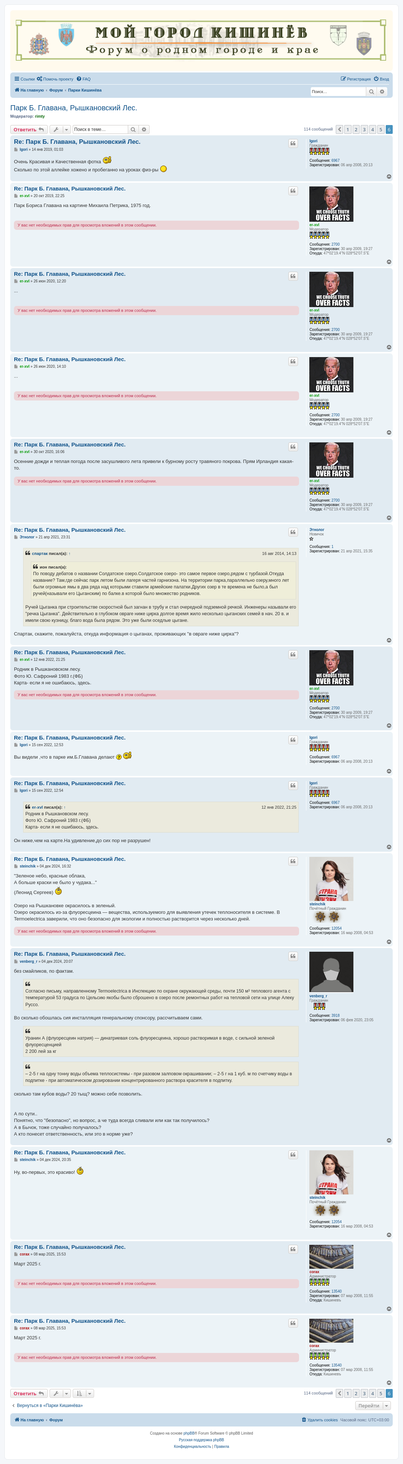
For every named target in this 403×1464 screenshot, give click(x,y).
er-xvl (314, 225)
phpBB (189, 1433)
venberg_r (318, 996)
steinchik (317, 904)
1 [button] (347, 129)
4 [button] (372, 129)
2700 (335, 244)
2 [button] (356, 129)
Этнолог (316, 530)
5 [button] (380, 129)
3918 (335, 1016)
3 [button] (364, 129)
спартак (40, 553)
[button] (339, 129)
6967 (335, 160)
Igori (313, 141)
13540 (336, 1291)
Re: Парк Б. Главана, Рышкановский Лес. (77, 141)
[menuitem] (55, 79)
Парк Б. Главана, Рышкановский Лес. (73, 108)
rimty (40, 116)
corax (314, 1272)
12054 (336, 928)
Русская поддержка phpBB (201, 1440)
